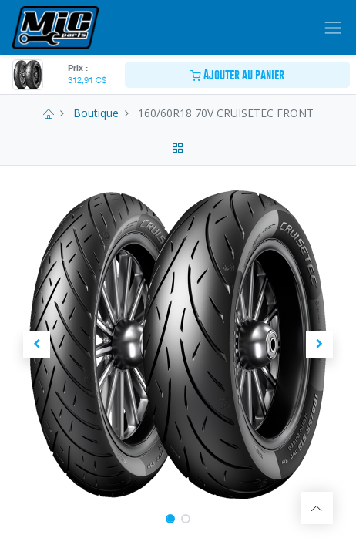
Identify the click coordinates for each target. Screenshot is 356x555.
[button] (37, 344)
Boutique (96, 113)
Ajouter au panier (237, 74)
